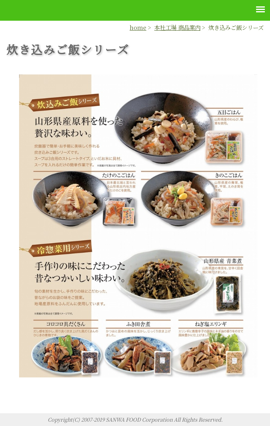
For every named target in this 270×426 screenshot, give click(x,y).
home (138, 27)
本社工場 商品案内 (177, 27)
